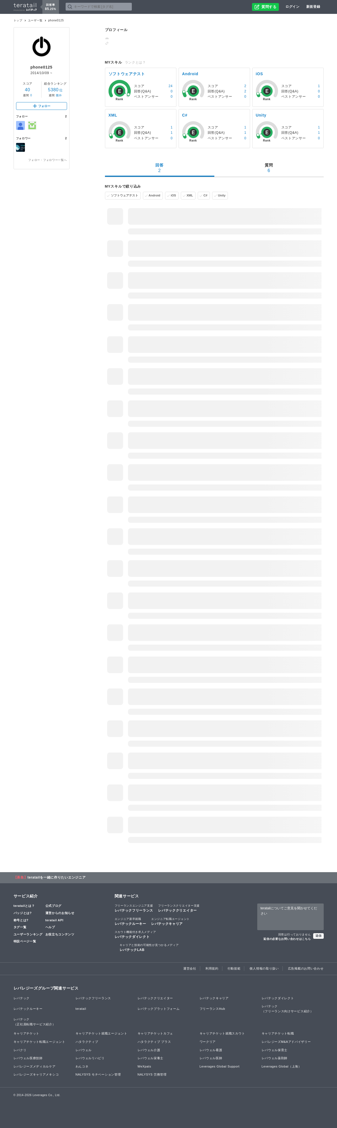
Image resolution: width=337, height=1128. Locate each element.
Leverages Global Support (220, 1066)
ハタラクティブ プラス (154, 1041)
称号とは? (21, 920)
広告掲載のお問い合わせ (306, 968)
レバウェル (84, 1050)
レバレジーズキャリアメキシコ (36, 1074)
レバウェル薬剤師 (275, 1058)
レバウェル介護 (149, 1050)
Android (154, 195)
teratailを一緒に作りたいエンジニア (56, 877)
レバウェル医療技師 (28, 1058)
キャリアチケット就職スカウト (222, 1033)
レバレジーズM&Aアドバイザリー (286, 1041)
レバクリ (20, 1050)
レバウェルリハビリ (90, 1058)
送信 (318, 935)
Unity (222, 195)
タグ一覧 (20, 927)
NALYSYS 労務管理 (152, 1074)
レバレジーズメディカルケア (35, 1066)
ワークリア (208, 1041)
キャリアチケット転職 (278, 1033)
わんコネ (82, 1066)
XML (190, 195)
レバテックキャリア (170, 921)
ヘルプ (50, 927)
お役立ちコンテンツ (59, 934)
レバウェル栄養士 (151, 1058)
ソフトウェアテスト (124, 195)
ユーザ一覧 (35, 20)
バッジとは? (23, 913)
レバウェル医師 (211, 1058)
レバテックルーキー (130, 921)
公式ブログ (53, 905)
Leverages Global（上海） (282, 1066)
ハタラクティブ (87, 1041)
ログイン (292, 7)
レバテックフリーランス (134, 908)
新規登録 (313, 7)
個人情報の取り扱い (264, 968)
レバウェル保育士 (275, 1050)
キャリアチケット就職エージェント (101, 1033)
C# (205, 195)
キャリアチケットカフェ (155, 1033)
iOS (173, 195)
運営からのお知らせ (59, 913)
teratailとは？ (24, 905)
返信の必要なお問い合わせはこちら (287, 938)
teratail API (54, 920)
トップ (18, 20)
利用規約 (211, 968)
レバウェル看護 (211, 1050)
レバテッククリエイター (179, 908)
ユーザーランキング (28, 934)
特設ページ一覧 (25, 941)
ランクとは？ (135, 62)
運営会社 (189, 968)
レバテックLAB (149, 947)
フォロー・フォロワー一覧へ (47, 159)
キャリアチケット (27, 1033)
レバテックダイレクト (135, 934)
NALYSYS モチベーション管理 (98, 1074)
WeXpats (144, 1066)
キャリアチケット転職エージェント (39, 1041)
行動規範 (234, 968)
